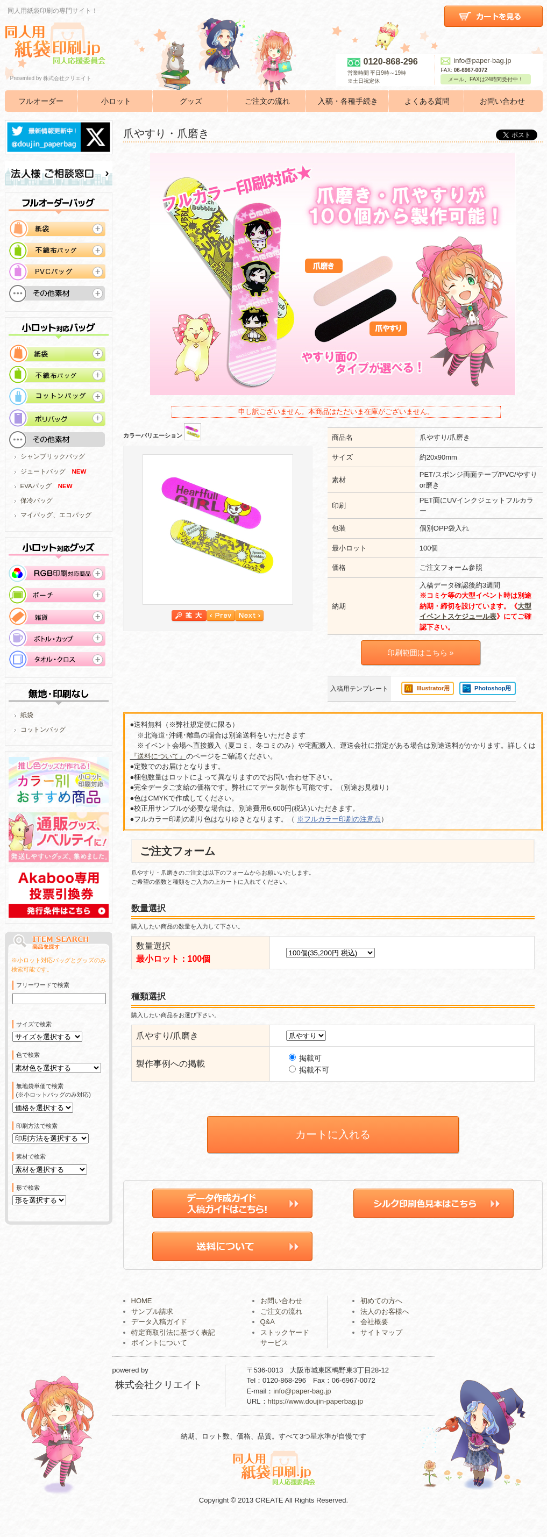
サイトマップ (381, 1348)
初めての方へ (381, 1317)
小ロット (116, 101)
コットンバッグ (43, 729)
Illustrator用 (433, 688)
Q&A (267, 1338)
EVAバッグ (36, 486)
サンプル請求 (152, 1327)
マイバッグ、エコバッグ (55, 515)
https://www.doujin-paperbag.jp (316, 1417)
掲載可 (305, 1058)
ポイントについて (159, 1359)
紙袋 (26, 715)
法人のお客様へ (384, 1327)
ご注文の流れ (267, 101)
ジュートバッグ (43, 471)
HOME (141, 1317)
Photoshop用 (492, 688)
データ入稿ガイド (159, 1338)
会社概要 (374, 1338)
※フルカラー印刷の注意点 (339, 819)
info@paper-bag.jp (476, 60)
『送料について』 (158, 756)
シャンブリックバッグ (52, 456)
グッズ (191, 101)
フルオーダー (40, 101)
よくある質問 (427, 101)
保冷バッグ (36, 500)
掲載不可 (309, 1070)
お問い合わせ (502, 101)
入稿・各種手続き (348, 101)
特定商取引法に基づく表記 (173, 1348)
